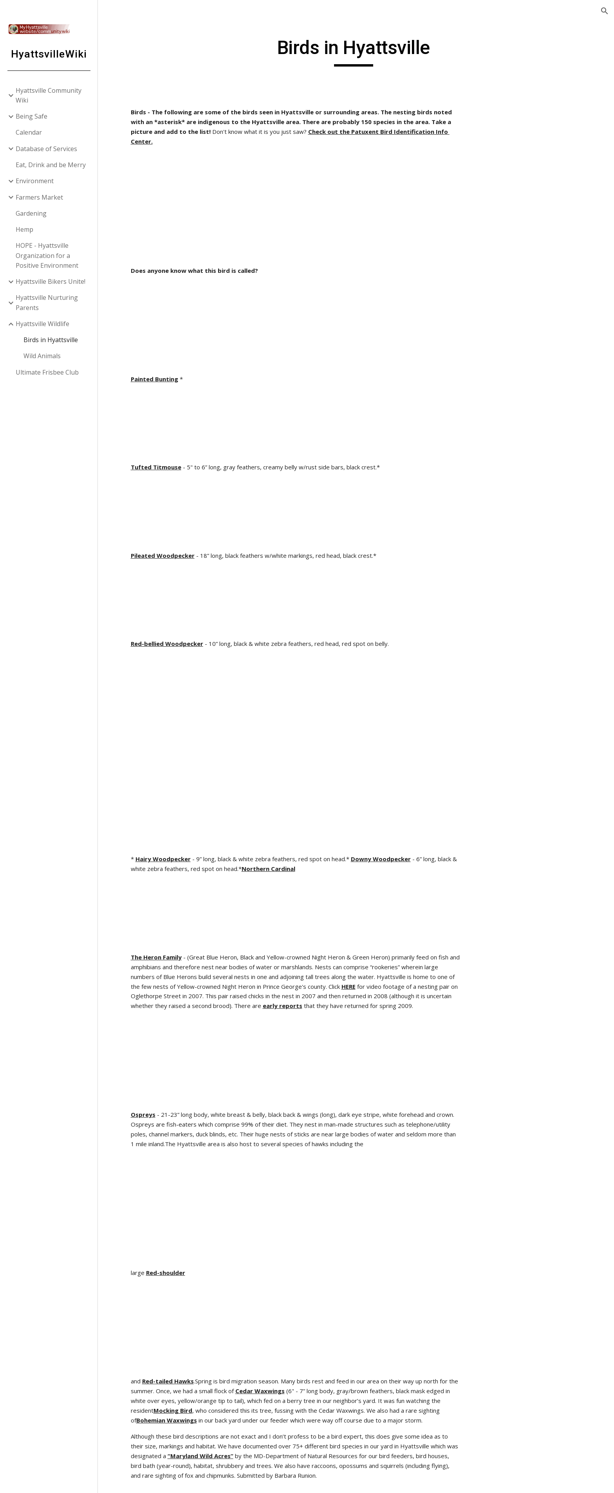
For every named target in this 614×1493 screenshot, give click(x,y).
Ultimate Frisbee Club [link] (47, 372)
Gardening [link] (31, 213)
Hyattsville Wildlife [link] (42, 323)
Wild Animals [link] (42, 356)
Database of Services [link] (46, 148)
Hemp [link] (24, 229)
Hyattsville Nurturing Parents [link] (47, 302)
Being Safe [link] (31, 116)
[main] (356, 51)
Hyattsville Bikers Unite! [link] (50, 281)
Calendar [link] (29, 132)
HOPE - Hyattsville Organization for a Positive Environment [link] (47, 255)
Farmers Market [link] (39, 197)
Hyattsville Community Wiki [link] (48, 95)
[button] (604, 11)
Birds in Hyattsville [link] (50, 339)
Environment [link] (35, 181)
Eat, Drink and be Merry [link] (51, 164)
